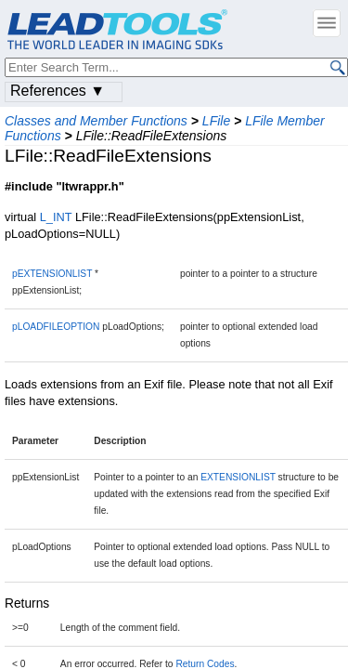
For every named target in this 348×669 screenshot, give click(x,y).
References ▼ (57, 90)
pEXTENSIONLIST (52, 274)
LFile (216, 120)
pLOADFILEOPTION (55, 326)
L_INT (56, 217)
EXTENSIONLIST (238, 477)
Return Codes (204, 664)
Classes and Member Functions (96, 120)
